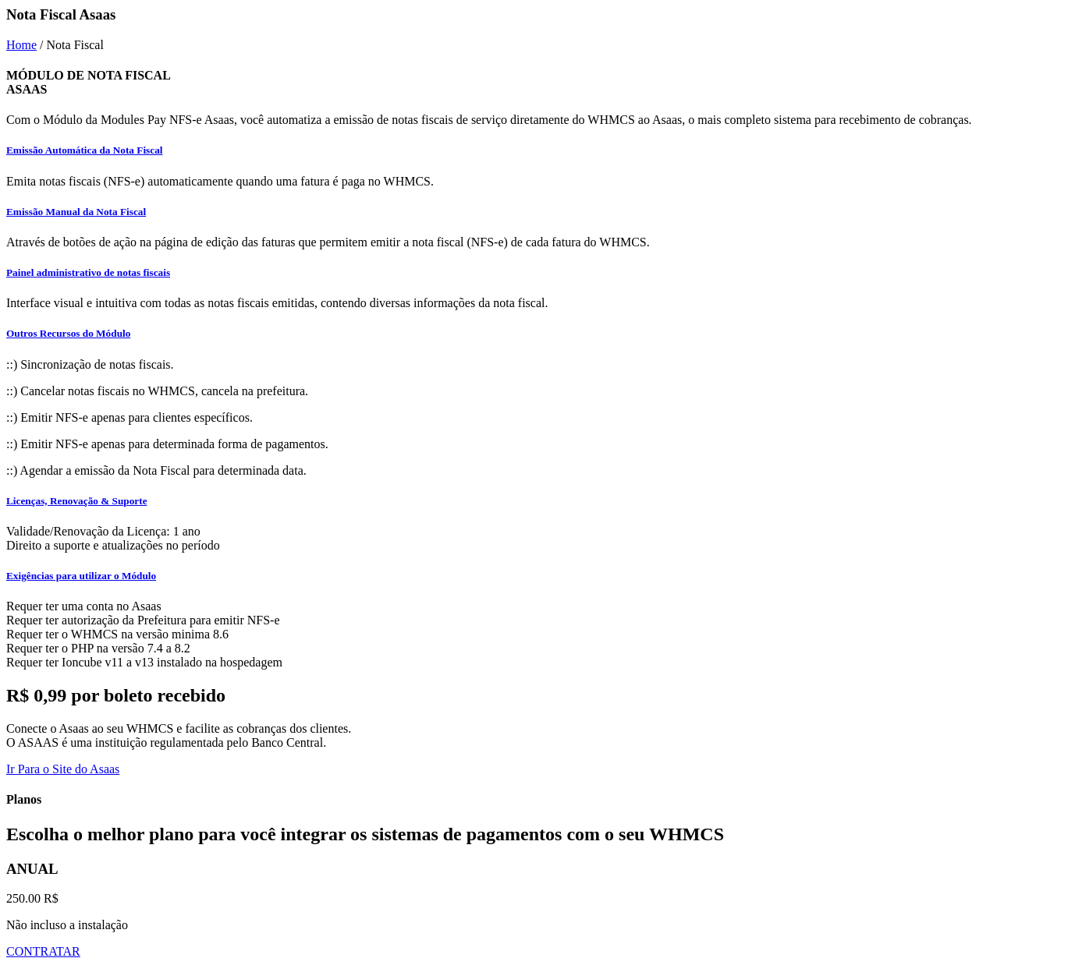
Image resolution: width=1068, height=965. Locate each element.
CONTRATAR (43, 951)
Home (21, 44)
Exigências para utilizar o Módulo (81, 575)
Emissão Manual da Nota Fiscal (76, 211)
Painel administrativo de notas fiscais (88, 272)
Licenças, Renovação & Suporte (76, 501)
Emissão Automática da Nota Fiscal (84, 150)
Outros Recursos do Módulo (68, 333)
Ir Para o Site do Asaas (62, 769)
